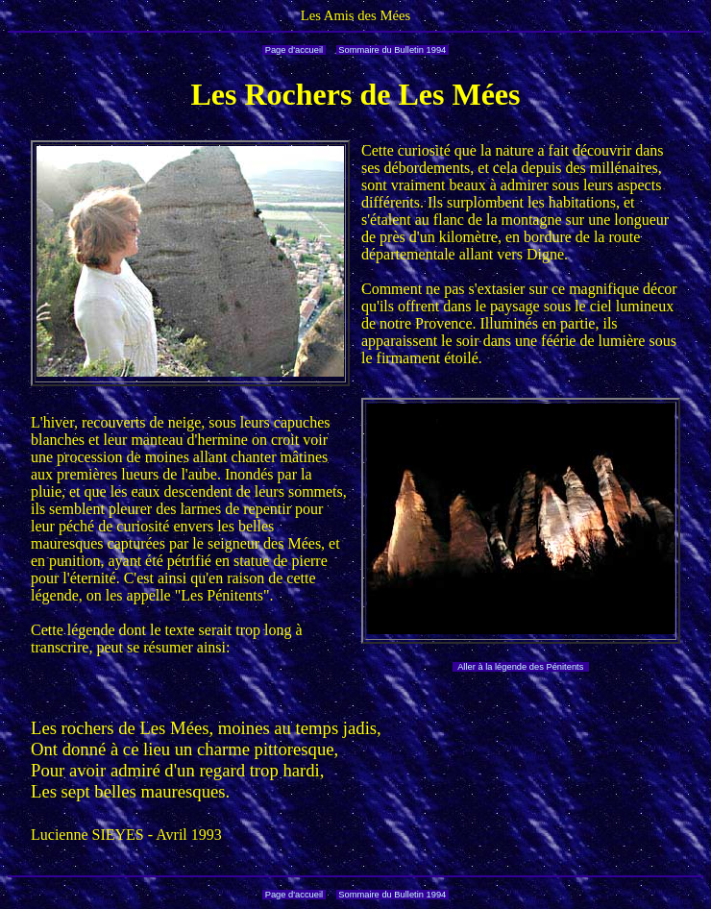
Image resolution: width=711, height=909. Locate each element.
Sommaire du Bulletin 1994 (392, 50)
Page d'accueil (294, 50)
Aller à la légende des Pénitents (520, 667)
